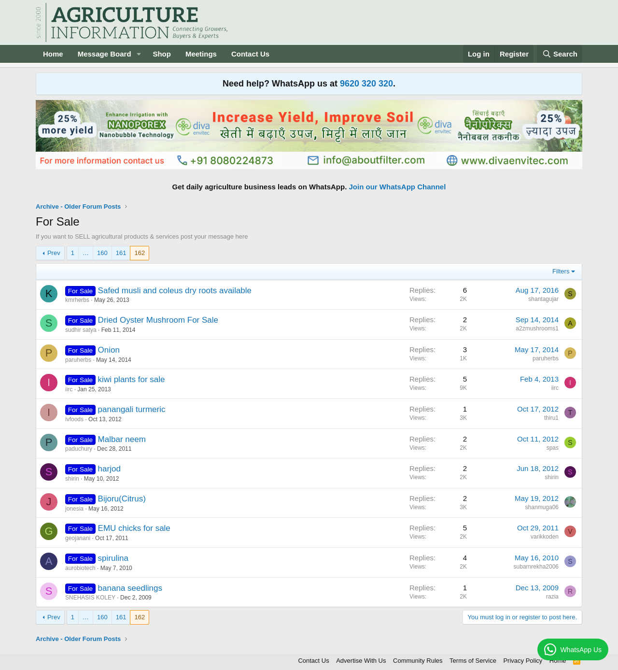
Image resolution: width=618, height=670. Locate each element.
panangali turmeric (132, 409)
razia (552, 596)
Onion (109, 350)
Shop (162, 54)
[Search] (559, 54)
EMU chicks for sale (134, 528)
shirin (72, 478)
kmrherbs (77, 300)
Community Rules (418, 660)
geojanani (77, 538)
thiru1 (551, 417)
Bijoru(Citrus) (122, 498)
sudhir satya (81, 330)
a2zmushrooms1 (537, 328)
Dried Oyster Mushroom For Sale (158, 320)
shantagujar (543, 299)
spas (553, 447)
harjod (109, 468)
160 (102, 253)
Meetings (201, 54)
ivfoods (74, 419)
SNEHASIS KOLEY (90, 597)
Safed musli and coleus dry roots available (175, 290)
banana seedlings (130, 588)
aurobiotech (80, 568)
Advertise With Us (361, 660)
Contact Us (250, 54)
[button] (138, 54)
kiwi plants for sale (131, 379)
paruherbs (78, 359)
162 (139, 253)
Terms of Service (472, 660)
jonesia (74, 508)
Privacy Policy (522, 660)
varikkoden (545, 536)
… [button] (86, 253)
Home (53, 54)
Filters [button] (560, 271)
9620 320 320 (366, 83)
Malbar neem (122, 439)
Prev (53, 253)
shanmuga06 (542, 507)
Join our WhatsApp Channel (397, 187)
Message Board (104, 54)
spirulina (113, 558)
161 (121, 253)
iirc (68, 389)
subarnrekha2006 (536, 566)
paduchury (78, 448)
